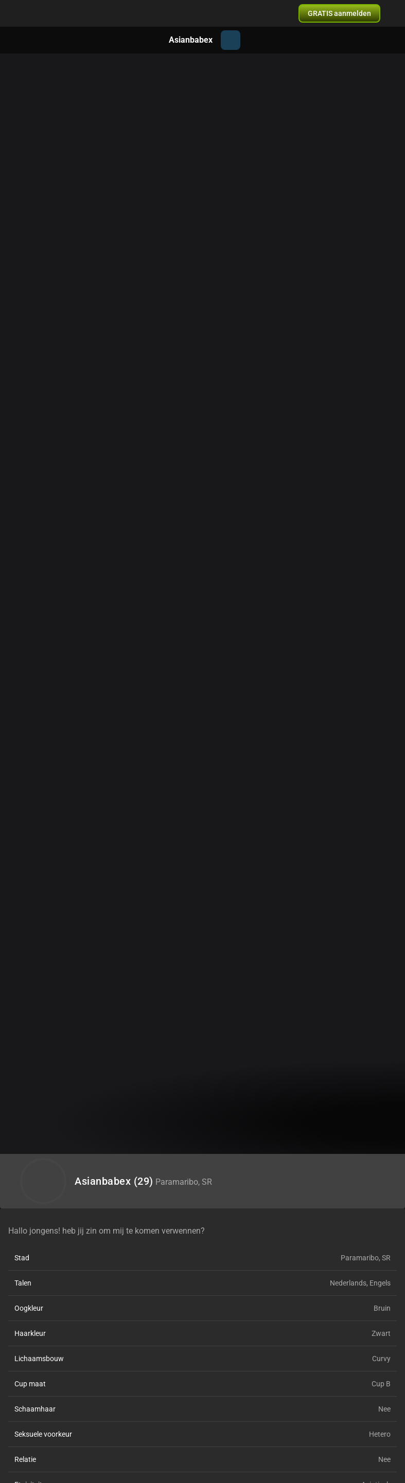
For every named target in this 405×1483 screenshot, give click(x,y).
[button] (339, 13)
